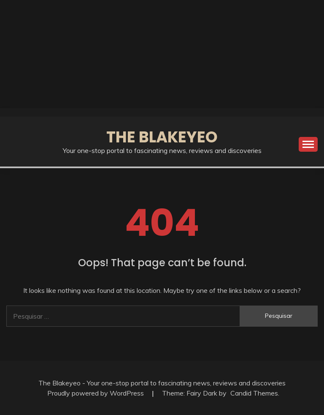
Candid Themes (254, 393)
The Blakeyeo (162, 137)
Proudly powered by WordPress (96, 393)
